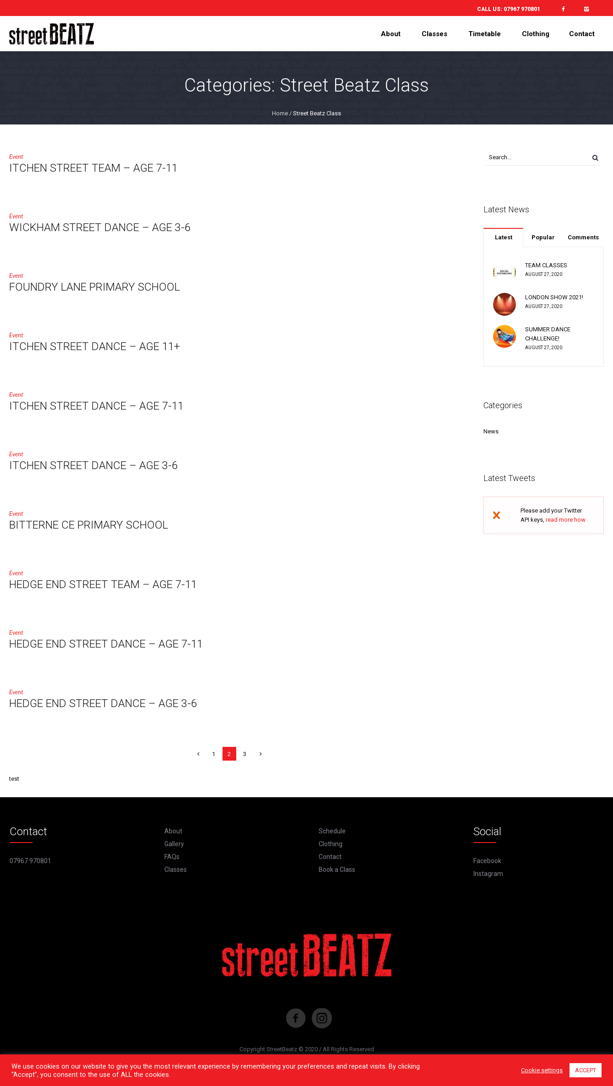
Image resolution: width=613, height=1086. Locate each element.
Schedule (332, 831)
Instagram (488, 873)
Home (280, 113)
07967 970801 (522, 9)
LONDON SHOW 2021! (554, 297)
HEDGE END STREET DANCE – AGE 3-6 (103, 703)
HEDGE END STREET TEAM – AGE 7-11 (103, 584)
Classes (175, 869)
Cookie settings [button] (542, 1070)
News (491, 431)
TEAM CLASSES (546, 265)
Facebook (487, 860)
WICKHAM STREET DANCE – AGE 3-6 (99, 227)
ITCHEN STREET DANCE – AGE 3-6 (93, 465)
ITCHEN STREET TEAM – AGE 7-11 (93, 168)
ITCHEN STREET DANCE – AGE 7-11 (96, 406)
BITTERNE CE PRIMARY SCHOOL (88, 525)
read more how (566, 519)
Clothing (330, 844)
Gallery (174, 844)
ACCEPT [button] (585, 1070)
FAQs (171, 856)
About (173, 831)
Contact (330, 856)
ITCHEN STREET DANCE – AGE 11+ (94, 346)
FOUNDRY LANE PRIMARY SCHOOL (94, 287)
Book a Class (337, 869)
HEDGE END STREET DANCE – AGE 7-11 (106, 644)
